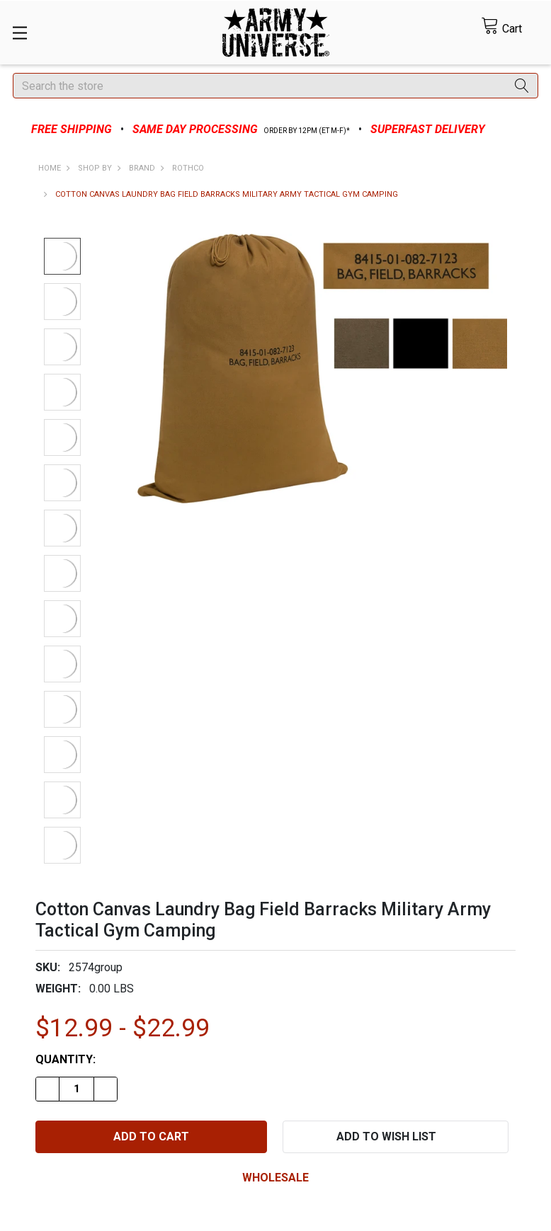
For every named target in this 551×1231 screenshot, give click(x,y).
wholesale (275, 1177)
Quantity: (65, 1059)
